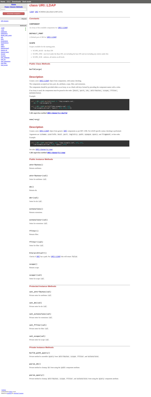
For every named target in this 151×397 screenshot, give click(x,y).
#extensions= (5, 43)
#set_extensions (5, 61)
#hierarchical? (5, 48)
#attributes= (4, 33)
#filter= (3, 46)
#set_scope (4, 65)
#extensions (4, 41)
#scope (3, 54)
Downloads (16, 2)
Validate (3, 390)
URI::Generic (4, 21)
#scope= (3, 56)
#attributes (4, 31)
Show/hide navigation (13, 13)
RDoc (10, 391)
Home (3, 2)
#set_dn (3, 59)
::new (2, 30)
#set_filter (4, 63)
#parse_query (5, 52)
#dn (2, 37)
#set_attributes (5, 57)
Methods (19, 7)
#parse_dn (4, 50)
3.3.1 (8, 2)
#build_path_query (6, 35)
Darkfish (9, 393)
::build (2, 28)
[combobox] (13, 9)
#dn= (2, 39)
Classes (13, 7)
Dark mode (26, 2)
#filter (2, 44)
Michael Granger (18, 393)
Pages (7, 7)
